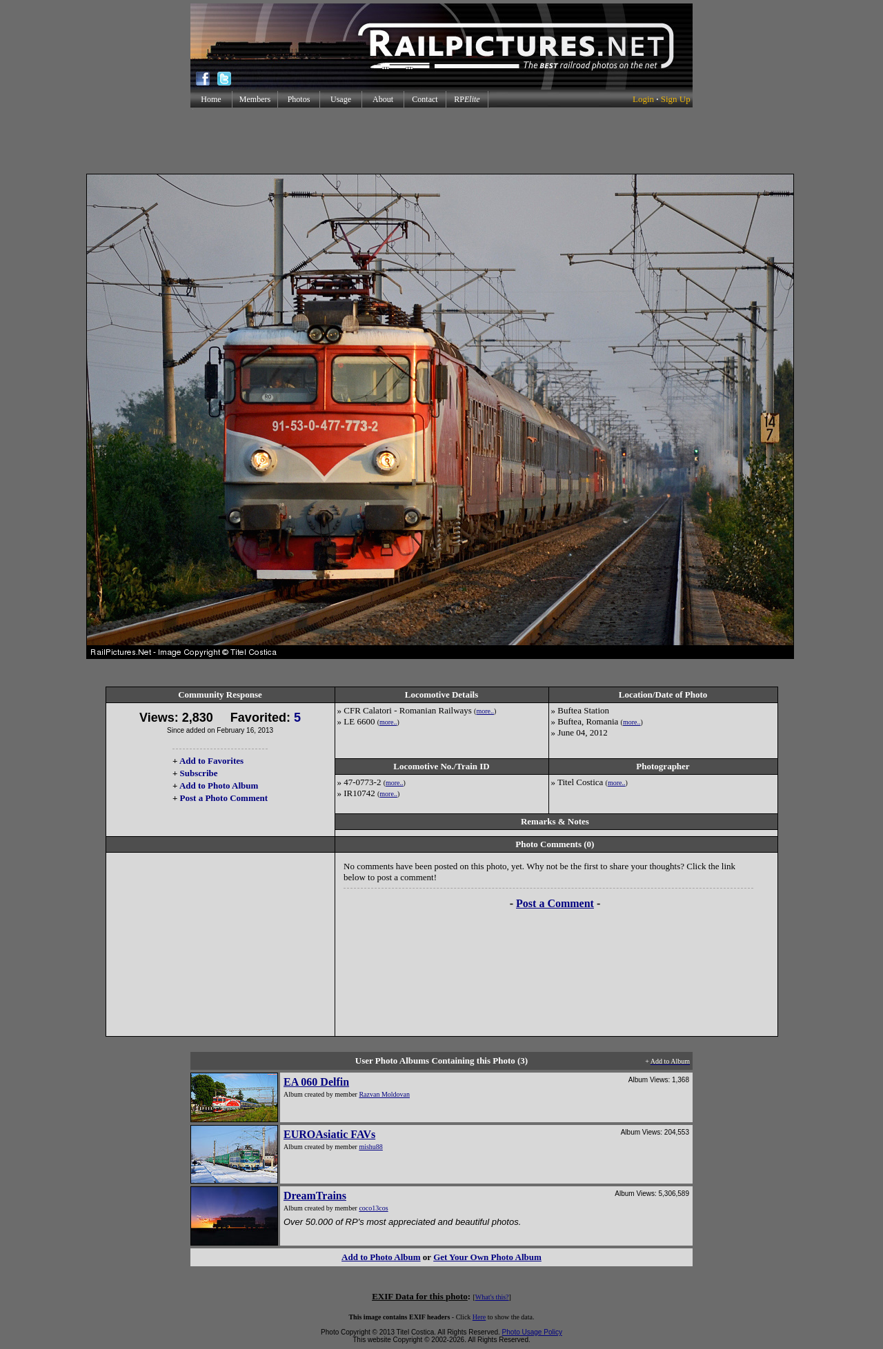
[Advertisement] (441, 141)
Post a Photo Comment (224, 798)
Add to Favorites (211, 760)
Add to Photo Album (219, 785)
